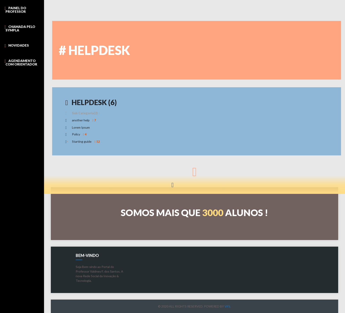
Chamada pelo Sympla (20, 28)
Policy (80, 134)
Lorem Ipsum (81, 127)
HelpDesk (91, 102)
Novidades (18, 45)
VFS (227, 306)
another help (84, 120)
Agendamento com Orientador (21, 62)
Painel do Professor (16, 9)
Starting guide (86, 141)
